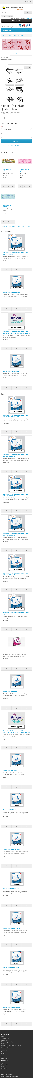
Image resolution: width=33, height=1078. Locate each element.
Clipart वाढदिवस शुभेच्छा (24, 170)
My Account (4, 1063)
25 (25, 226)
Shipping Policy (5, 1038)
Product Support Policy (7, 1042)
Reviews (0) (14, 54)
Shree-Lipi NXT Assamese (11, 1007)
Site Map (3, 1053)
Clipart (9, 226)
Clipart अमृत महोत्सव (7, 205)
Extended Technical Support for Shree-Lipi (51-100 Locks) (16, 455)
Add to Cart (16, 141)
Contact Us (4, 1050)
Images (4, 63)
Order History (4, 1065)
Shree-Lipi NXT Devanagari (12, 292)
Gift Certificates (5, 1058)
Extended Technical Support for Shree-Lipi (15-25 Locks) (16, 534)
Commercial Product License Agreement (11, 1045)
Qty (2, 133)
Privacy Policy (4, 1040)
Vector (5, 226)
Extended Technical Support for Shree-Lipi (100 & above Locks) (16, 415)
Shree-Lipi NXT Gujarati (11, 371)
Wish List (3, 1066)
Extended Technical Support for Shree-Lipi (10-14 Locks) (16, 573)
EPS (13, 226)
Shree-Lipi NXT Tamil (10, 770)
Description (6, 54)
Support (3, 1043)
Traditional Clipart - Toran (8, 170)
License (22, 54)
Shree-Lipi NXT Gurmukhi (11, 928)
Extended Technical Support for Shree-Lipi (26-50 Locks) (16, 494)
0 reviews (12, 145)
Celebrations (4, 228)
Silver (19, 226)
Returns (3, 1052)
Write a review (18, 145)
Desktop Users (6, 127)
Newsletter (4, 1068)
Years (28, 226)
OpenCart (10, 1074)
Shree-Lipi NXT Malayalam (11, 849)
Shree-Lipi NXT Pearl (10, 691)
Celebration (11, 228)
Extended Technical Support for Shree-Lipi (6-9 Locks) (16, 613)
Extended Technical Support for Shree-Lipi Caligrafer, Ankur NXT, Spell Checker (16, 332)
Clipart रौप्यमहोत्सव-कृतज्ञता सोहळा (15, 35)
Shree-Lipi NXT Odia (9, 810)
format (16, 226)
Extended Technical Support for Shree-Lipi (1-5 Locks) (16, 253)
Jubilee (23, 226)
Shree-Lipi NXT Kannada (11, 889)
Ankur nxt (6, 652)
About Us (3, 1036)
